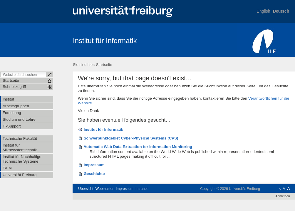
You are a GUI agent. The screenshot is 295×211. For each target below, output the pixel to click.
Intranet (141, 189)
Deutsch (281, 11)
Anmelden (282, 196)
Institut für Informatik (105, 41)
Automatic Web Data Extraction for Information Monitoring (137, 146)
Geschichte (94, 173)
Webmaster (104, 189)
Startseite (104, 64)
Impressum (94, 165)
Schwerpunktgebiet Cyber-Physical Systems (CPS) (131, 138)
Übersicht (85, 189)
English (263, 11)
